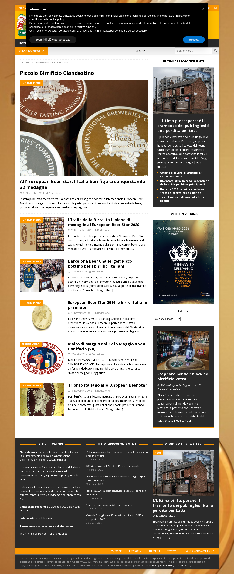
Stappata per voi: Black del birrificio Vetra (183, 376)
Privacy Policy (167, 565)
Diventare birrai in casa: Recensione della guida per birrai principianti (184, 182)
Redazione (55, 193)
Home (23, 42)
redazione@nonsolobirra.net (36, 518)
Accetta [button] (194, 39)
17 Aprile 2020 (79, 271)
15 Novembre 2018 (81, 390)
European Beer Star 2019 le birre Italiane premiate (107, 305)
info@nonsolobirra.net (33, 533)
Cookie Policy (184, 565)
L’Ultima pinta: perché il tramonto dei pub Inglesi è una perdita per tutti (183, 125)
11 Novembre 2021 (33, 193)
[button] (203, 9)
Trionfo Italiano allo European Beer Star (107, 385)
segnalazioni (44, 526)
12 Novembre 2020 (81, 230)
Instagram (135, 551)
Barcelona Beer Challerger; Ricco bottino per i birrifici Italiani (100, 264)
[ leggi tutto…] (84, 207)
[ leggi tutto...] (182, 420)
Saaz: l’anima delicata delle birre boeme (182, 199)
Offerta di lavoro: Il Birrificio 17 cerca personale (181, 174)
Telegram (154, 551)
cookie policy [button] (56, 19)
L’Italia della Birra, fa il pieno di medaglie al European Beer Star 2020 (103, 222)
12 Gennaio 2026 (165, 515)
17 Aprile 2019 (79, 354)
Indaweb (152, 565)
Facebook (116, 551)
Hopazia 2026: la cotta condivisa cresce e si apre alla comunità (182, 190)
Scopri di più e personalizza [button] (53, 39)
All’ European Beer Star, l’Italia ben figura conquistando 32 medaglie (82, 184)
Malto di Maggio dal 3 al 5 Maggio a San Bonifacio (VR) (106, 346)
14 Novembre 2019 (81, 312)
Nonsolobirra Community (200, 551)
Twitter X (172, 551)
